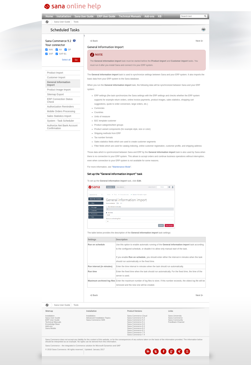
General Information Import (58, 83)
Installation (63, 16)
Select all (66, 60)
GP (69, 49)
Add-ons (149, 16)
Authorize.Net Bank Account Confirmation (62, 127)
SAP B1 (62, 54)
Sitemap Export (55, 94)
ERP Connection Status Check (60, 100)
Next (198, 41)
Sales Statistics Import (59, 116)
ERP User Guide (106, 16)
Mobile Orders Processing (61, 111)
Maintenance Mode (121, 167)
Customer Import (56, 77)
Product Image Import (59, 89)
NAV (51, 49)
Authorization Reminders (60, 106)
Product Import (55, 72)
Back (95, 41)
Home (49, 16)
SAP (51, 54)
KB (159, 16)
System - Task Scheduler (60, 120)
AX (60, 49)
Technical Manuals (130, 16)
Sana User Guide (84, 16)
